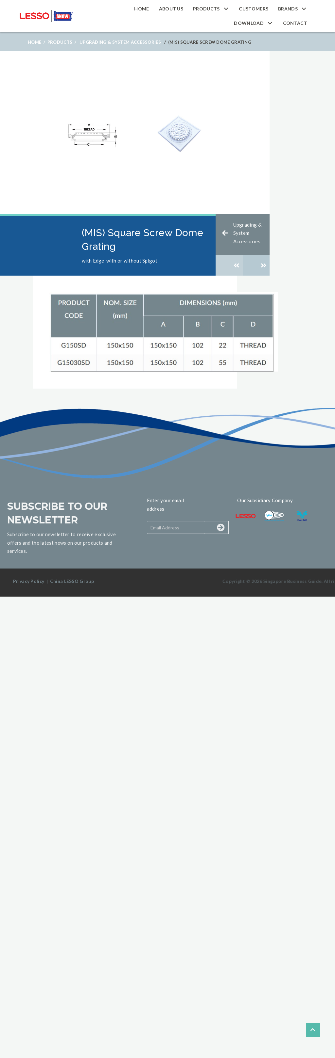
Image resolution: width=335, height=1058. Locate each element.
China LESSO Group (72, 581)
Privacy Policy (28, 581)
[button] (226, 8)
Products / (61, 42)
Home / (36, 42)
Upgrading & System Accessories (120, 42)
